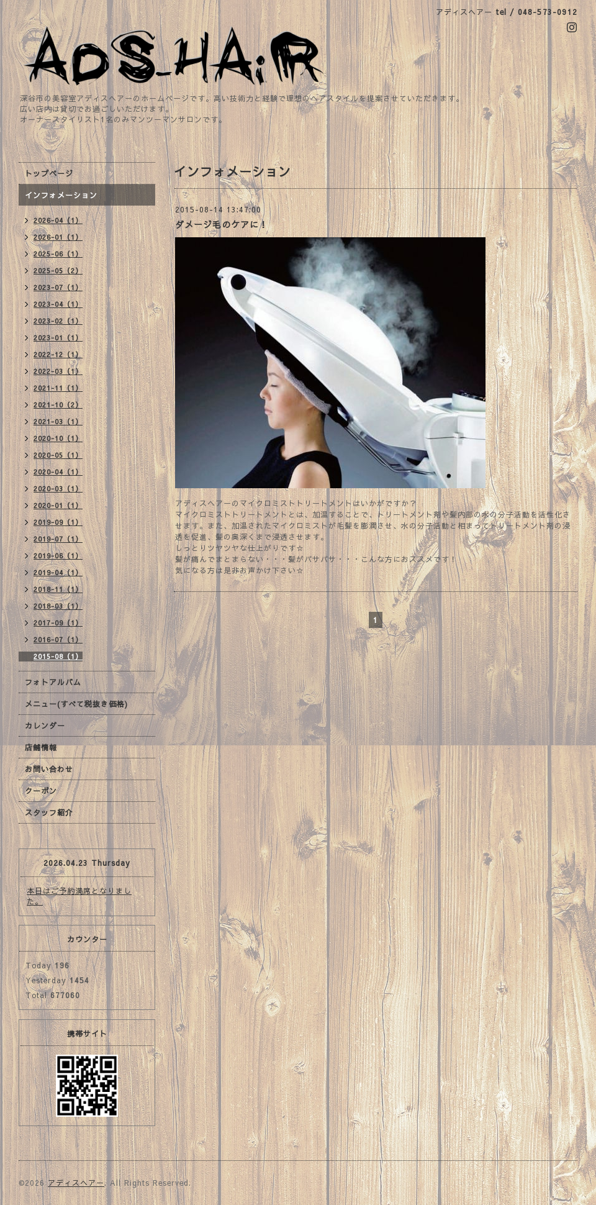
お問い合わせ (49, 769)
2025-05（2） (58, 270)
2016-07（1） (58, 639)
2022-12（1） (58, 354)
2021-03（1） (58, 421)
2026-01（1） (58, 237)
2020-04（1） (58, 471)
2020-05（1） (58, 455)
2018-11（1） (58, 589)
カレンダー (45, 725)
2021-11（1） (58, 388)
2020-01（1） (58, 505)
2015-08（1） (58, 656)
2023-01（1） (58, 337)
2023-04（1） (58, 304)
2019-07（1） (58, 538)
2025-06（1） (58, 253)
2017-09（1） (58, 622)
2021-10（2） (58, 404)
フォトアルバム (53, 682)
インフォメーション (61, 195)
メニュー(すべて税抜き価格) (76, 704)
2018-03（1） (58, 606)
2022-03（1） (58, 371)
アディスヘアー (76, 1183)
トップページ (49, 173)
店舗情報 (41, 747)
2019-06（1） (58, 555)
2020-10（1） (58, 438)
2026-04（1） (58, 220)
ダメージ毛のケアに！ (221, 224)
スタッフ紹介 (49, 812)
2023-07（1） (58, 287)
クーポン (41, 791)
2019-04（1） (58, 572)
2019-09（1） (58, 522)
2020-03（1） (58, 488)
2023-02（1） (58, 320)
